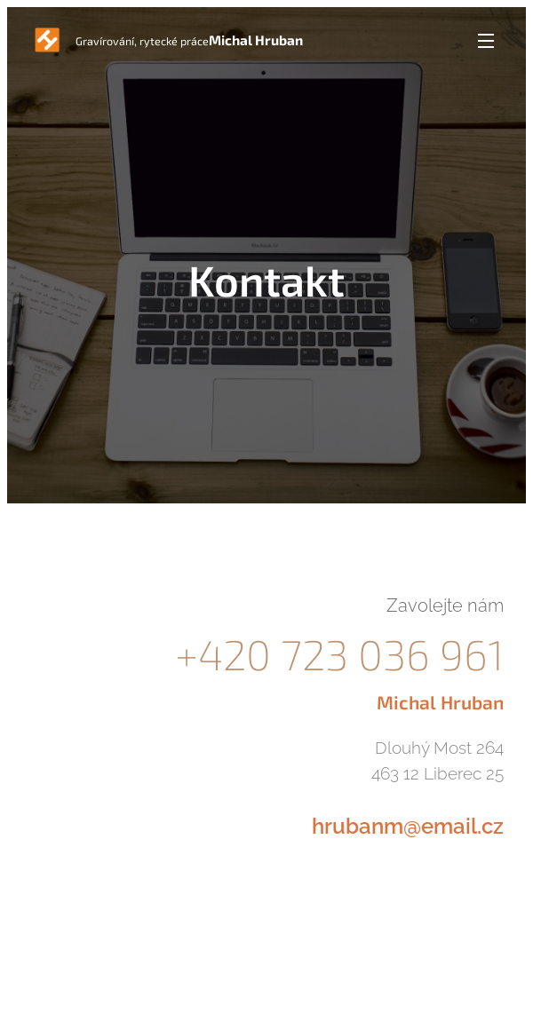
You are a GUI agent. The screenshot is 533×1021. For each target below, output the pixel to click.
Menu (486, 41)
